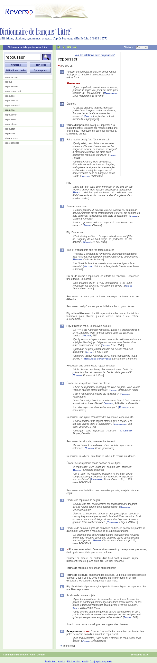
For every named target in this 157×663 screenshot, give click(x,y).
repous (8, 82)
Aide (32, 654)
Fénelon (85, 176)
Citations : (136, 47)
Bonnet (97, 540)
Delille (88, 116)
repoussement (12, 105)
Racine (112, 154)
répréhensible (12, 143)
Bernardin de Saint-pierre (97, 358)
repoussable (11, 86)
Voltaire (88, 266)
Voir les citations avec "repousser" (95, 55)
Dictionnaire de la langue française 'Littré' (28, 47)
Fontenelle (96, 479)
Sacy (75, 607)
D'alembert (126, 430)
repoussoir (10, 119)
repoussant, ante (13, 91)
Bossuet (134, 215)
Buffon (87, 225)
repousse (10, 96)
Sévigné (87, 242)
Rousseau (124, 407)
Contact (41, 654)
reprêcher (10, 133)
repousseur (11, 114)
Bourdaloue (120, 423)
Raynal (77, 192)
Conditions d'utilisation (15, 654)
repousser (10, 110)
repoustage (11, 124)
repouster (10, 129)
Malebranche (111, 93)
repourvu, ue (11, 77)
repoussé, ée (11, 100)
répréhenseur (12, 138)
